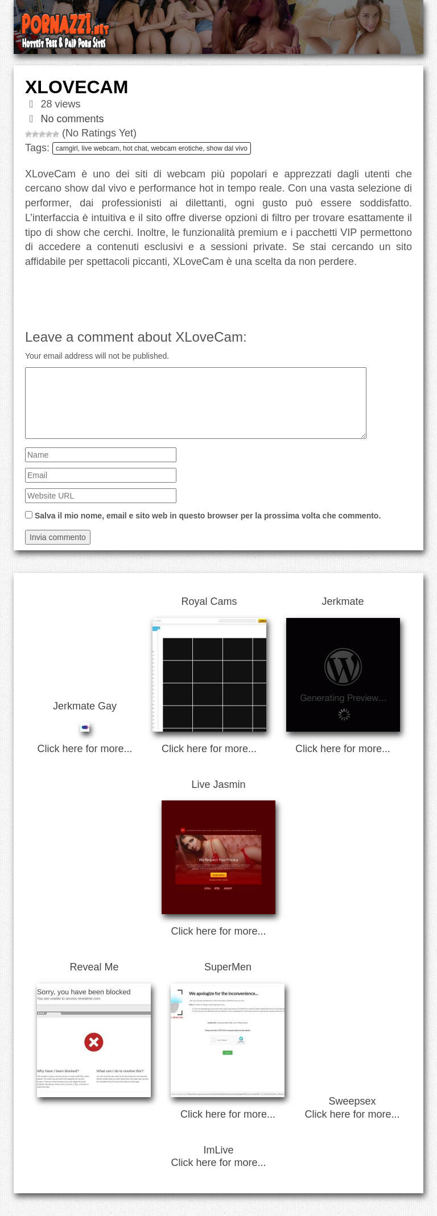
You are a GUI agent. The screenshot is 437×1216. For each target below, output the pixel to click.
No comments (72, 118)
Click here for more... (84, 748)
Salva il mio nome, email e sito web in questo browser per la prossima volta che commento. (208, 515)
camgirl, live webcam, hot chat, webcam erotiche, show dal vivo (152, 148)
